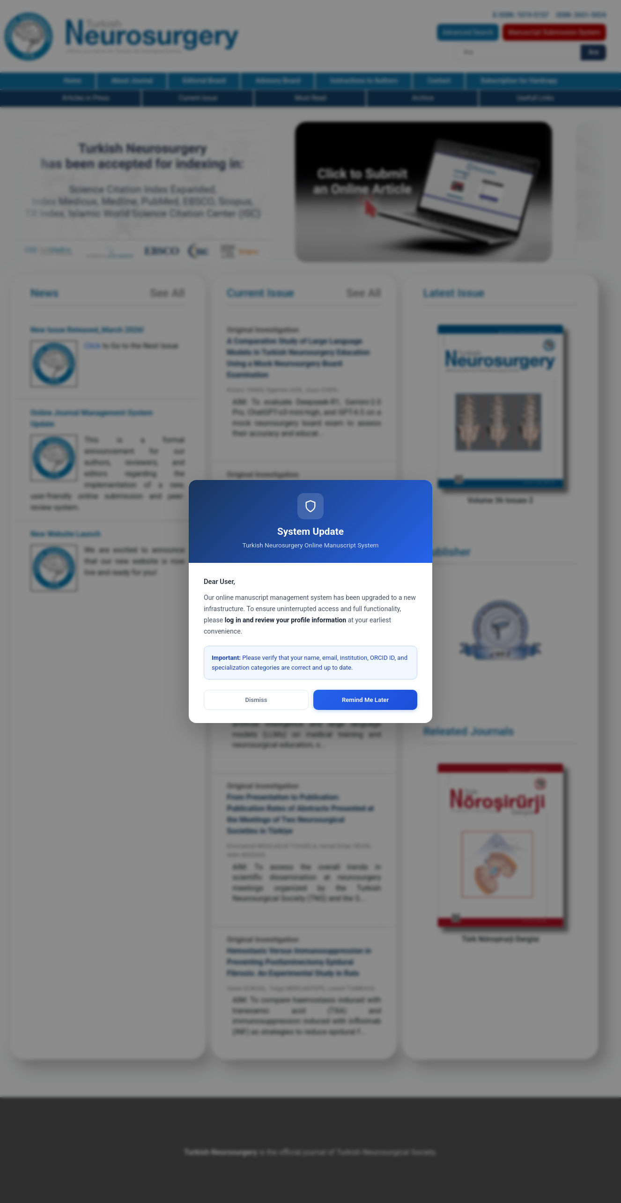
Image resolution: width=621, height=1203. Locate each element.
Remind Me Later (365, 699)
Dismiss (256, 699)
